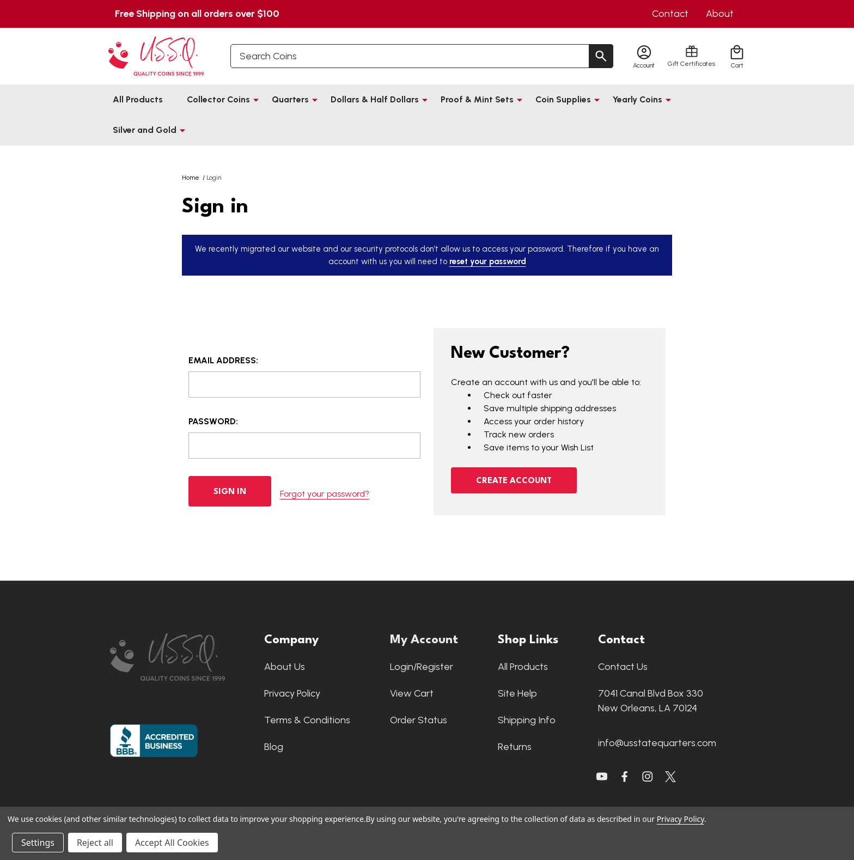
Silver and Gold (144, 130)
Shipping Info (527, 720)
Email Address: (223, 360)
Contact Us (623, 667)
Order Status (418, 720)
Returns (515, 747)
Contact (670, 14)
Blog (273, 747)
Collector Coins (218, 99)
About (720, 14)
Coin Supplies (563, 99)
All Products (138, 99)
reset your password (487, 261)
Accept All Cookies (172, 843)
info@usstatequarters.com (657, 743)
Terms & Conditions (307, 720)
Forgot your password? (324, 491)
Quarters (290, 99)
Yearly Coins (637, 99)
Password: (213, 421)
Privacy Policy (292, 693)
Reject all (95, 843)
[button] (181, 657)
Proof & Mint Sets (477, 99)
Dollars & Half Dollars (375, 99)
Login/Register (421, 667)
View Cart (412, 693)
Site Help (517, 693)
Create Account (514, 481)
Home (190, 177)
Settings (37, 843)
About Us (284, 667)
